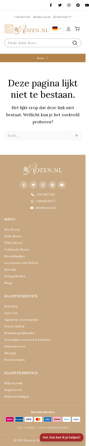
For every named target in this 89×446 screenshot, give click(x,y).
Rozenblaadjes (14, 256)
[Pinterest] (78, 5)
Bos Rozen (12, 229)
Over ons (10, 313)
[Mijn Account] (68, 28)
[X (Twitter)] (59, 5)
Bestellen (11, 306)
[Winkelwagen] (77, 29)
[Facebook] (50, 5)
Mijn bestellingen (16, 396)
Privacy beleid (14, 326)
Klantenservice (15, 346)
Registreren (13, 390)
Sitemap (10, 353)
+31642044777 (43, 201)
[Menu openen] (9, 29)
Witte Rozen (13, 243)
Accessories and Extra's (21, 263)
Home (40, 58)
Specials (10, 269)
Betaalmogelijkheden (19, 333)
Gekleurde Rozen (16, 249)
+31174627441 (22, 17)
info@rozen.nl (41, 17)
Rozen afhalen (14, 360)
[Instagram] (69, 5)
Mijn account (13, 383)
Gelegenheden (14, 276)
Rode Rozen (13, 236)
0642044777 (62, 17)
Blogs (8, 283)
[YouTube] (62, 185)
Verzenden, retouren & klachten (27, 340)
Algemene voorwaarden (21, 320)
